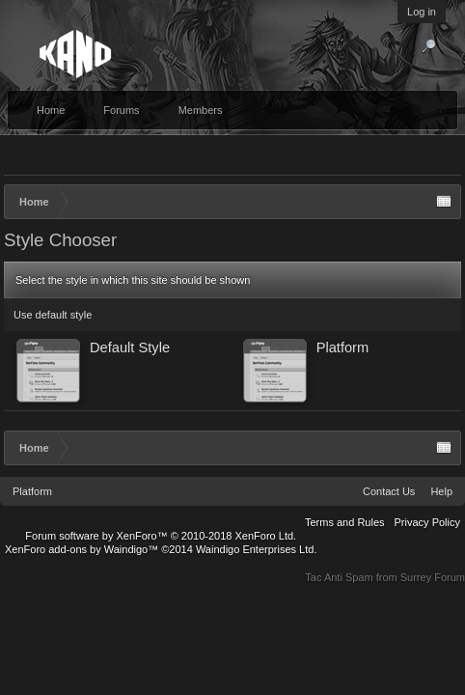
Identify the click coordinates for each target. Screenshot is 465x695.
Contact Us (389, 491)
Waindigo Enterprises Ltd (255, 549)
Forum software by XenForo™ (160, 536)
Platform (32, 491)
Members (200, 110)
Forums (121, 110)
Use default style (53, 314)
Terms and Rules (345, 522)
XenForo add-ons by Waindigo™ (81, 549)
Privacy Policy (427, 522)
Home (51, 110)
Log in (421, 11)
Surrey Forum (432, 577)
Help (441, 491)
